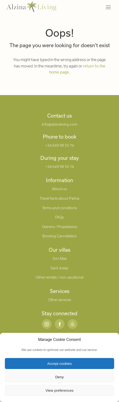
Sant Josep (59, 268)
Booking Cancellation (59, 236)
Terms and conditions (59, 208)
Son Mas (60, 258)
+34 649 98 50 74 (59, 145)
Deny (59, 377)
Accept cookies (59, 363)
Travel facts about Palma (59, 198)
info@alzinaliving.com (59, 124)
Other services (59, 300)
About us (59, 189)
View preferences (60, 390)
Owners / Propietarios (59, 227)
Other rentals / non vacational (59, 277)
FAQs (59, 217)
